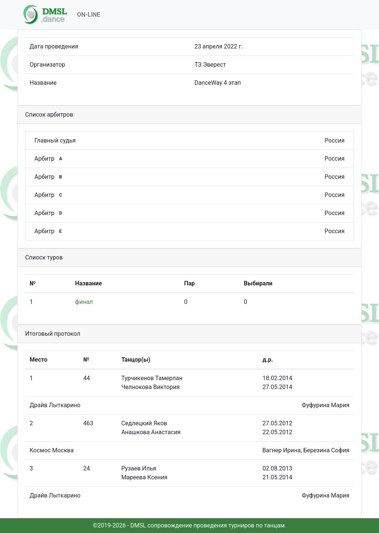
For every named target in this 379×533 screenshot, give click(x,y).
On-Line (88, 14)
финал (84, 301)
